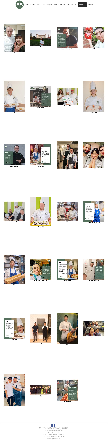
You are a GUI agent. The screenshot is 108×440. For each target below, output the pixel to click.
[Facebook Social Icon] (53, 425)
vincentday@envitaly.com (54, 436)
